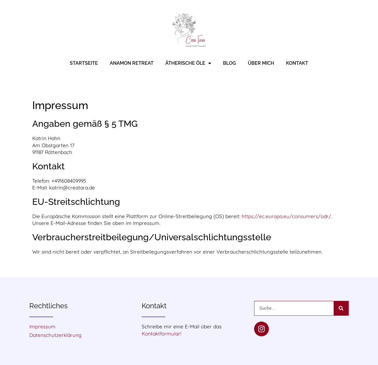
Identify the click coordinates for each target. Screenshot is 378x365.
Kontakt (297, 63)
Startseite (84, 63)
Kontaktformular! (161, 333)
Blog (229, 63)
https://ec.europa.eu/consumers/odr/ (286, 216)
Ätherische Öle (188, 63)
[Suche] (341, 308)
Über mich (261, 63)
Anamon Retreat (132, 63)
